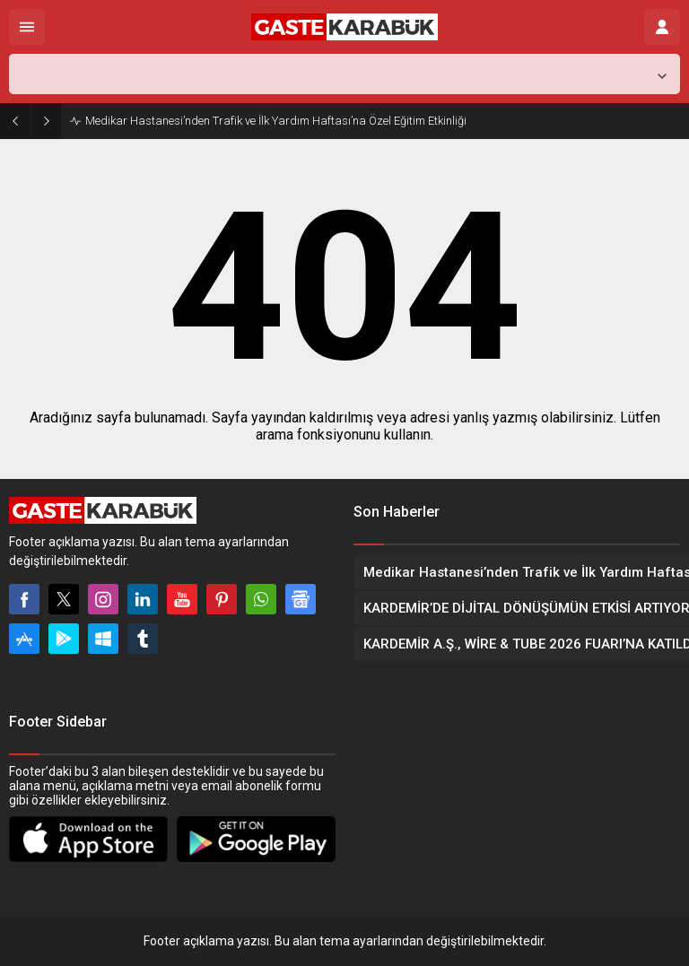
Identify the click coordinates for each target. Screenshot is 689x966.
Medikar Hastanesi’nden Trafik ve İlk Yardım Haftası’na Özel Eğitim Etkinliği (276, 120)
